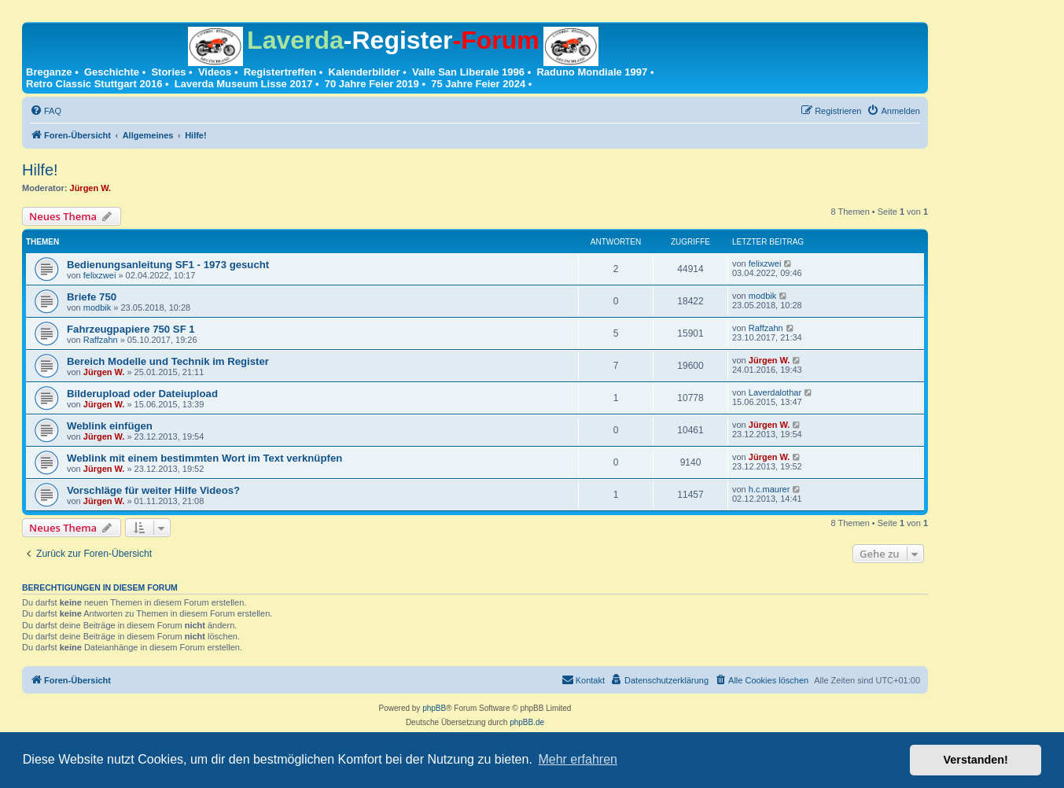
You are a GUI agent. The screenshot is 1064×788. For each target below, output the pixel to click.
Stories (168, 72)
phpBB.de (527, 722)
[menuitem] (45, 110)
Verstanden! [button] (976, 759)
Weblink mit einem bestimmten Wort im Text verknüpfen (204, 458)
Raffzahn (100, 339)
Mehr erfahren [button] (577, 759)
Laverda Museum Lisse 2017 (244, 84)
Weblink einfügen (110, 426)
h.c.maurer (769, 489)
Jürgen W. (91, 188)
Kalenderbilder (364, 72)
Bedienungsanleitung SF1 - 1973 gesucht (168, 265)
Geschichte (111, 72)
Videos (214, 72)
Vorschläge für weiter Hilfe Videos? (153, 490)
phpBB (434, 708)
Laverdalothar (775, 392)
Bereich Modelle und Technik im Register (168, 361)
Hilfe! (40, 170)
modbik (97, 307)
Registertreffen (280, 72)
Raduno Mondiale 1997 (591, 72)
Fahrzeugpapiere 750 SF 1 (131, 329)
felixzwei (99, 275)
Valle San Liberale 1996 (468, 72)
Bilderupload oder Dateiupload (142, 394)
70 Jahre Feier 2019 (372, 84)
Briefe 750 (91, 297)
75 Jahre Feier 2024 (478, 84)
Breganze (49, 72)
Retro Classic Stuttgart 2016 (94, 84)
